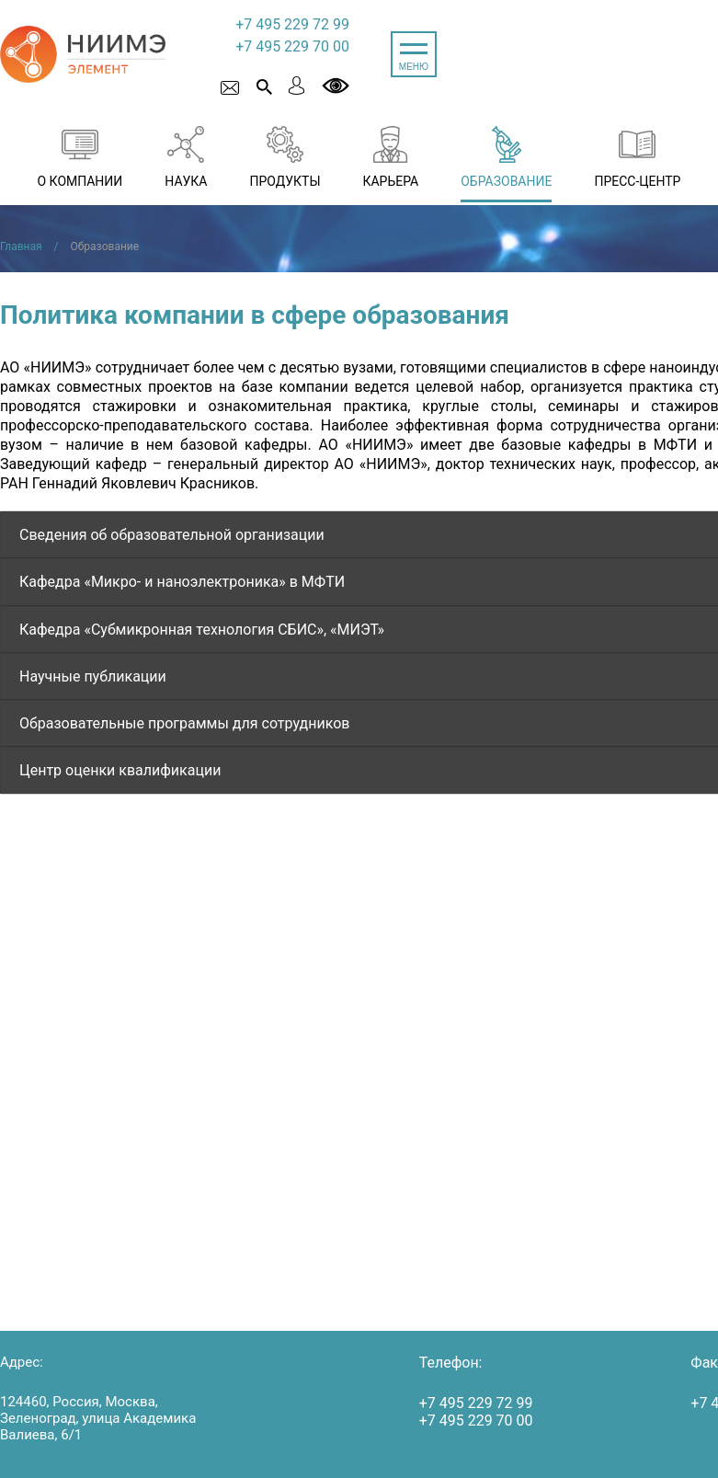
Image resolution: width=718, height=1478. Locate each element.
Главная (21, 246)
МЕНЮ (413, 67)
